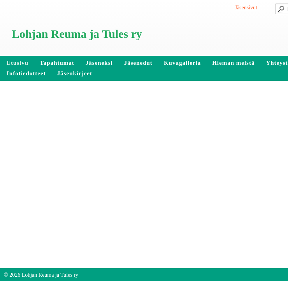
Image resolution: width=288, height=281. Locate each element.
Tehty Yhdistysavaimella (33, 261)
